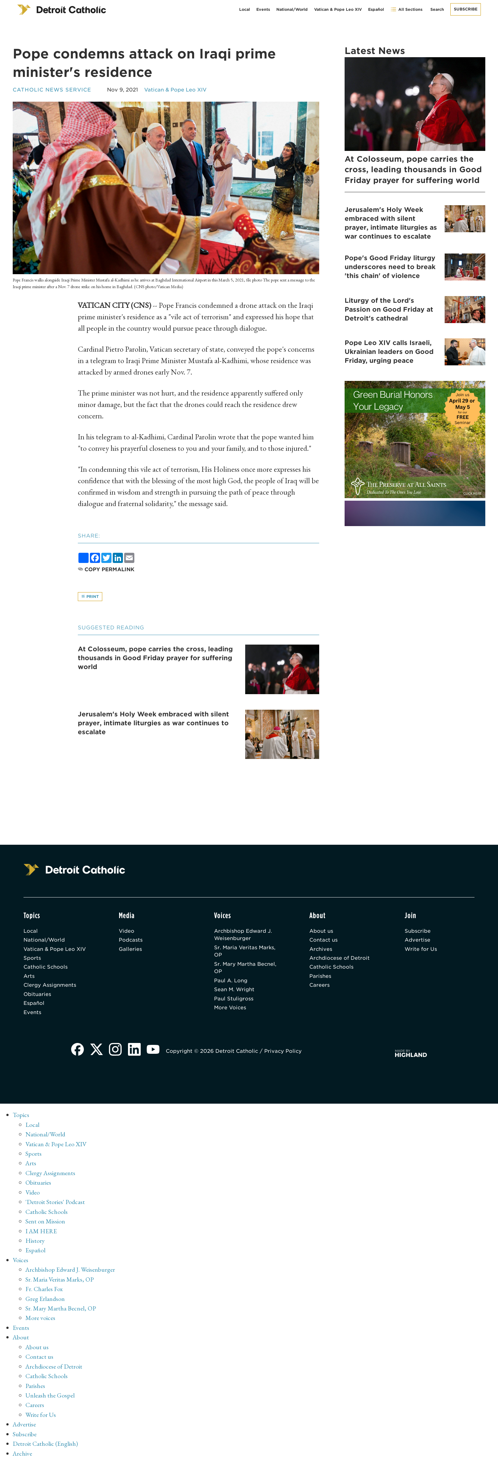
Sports (32, 959)
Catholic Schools (46, 968)
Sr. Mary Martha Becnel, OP (245, 969)
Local (244, 9)
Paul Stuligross (233, 1001)
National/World (292, 9)
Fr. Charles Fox (44, 1289)
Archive (23, 1451)
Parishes (320, 978)
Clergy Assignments (50, 987)
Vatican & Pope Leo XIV (338, 9)
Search (437, 9)
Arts (29, 978)
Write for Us (421, 950)
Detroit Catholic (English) (45, 1441)
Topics (21, 1117)
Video (127, 932)
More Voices (230, 1010)
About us (321, 932)
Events (263, 9)
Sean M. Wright (234, 991)
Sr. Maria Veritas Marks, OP (245, 952)
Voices (20, 1260)
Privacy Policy (284, 1054)
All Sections (406, 9)
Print (90, 596)
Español (376, 9)
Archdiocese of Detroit (339, 959)
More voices (40, 1317)
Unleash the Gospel (50, 1394)
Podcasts (131, 941)
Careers (319, 987)
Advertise (417, 941)
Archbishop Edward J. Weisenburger (243, 935)
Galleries (130, 950)
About (21, 1336)
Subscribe (465, 9)
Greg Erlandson (45, 1298)
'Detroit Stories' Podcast (55, 1203)
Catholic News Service (52, 90)
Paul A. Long (230, 982)
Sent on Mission (45, 1222)
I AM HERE (41, 1232)
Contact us (323, 941)
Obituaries (37, 996)
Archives (321, 950)
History (35, 1241)
